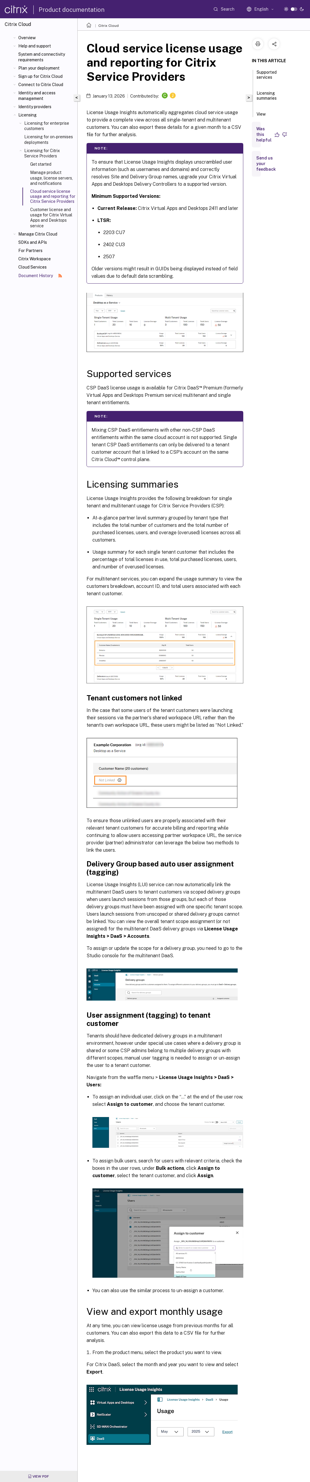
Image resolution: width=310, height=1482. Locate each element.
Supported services (267, 77)
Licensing (27, 115)
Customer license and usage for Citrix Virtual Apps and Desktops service (51, 217)
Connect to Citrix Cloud (40, 84)
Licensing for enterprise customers (46, 126)
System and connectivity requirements (41, 57)
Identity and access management (37, 96)
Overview (27, 37)
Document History (40, 275)
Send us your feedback (266, 164)
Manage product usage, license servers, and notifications (51, 177)
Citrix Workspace (34, 258)
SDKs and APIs (32, 242)
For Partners (30, 250)
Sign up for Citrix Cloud (40, 76)
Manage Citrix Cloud (37, 234)
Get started (40, 164)
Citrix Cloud (108, 26)
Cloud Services (32, 267)
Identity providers (34, 106)
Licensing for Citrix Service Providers (42, 153)
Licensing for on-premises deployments (48, 139)
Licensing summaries (267, 98)
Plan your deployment (39, 68)
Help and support (34, 46)
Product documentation (72, 9)
